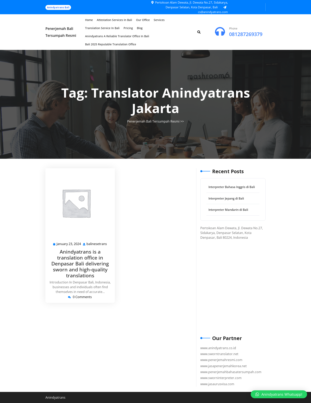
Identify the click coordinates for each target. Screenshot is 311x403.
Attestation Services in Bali (114, 20)
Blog (140, 28)
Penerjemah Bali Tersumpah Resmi (153, 121)
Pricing (128, 28)
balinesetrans (96, 243)
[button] (279, 394)
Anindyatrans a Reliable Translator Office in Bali (117, 36)
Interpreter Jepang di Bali (226, 198)
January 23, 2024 (69, 244)
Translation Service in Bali (102, 28)
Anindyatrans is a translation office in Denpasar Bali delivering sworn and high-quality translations (80, 263)
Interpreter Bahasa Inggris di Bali (231, 187)
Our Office (143, 20)
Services (159, 20)
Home (89, 20)
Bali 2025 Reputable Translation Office (110, 44)
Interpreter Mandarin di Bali (228, 210)
